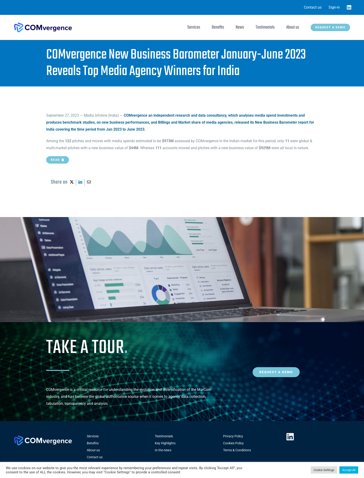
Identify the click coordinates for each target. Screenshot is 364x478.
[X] (72, 182)
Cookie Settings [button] (324, 470)
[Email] (89, 182)
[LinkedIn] (80, 182)
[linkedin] (290, 437)
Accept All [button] (348, 470)
